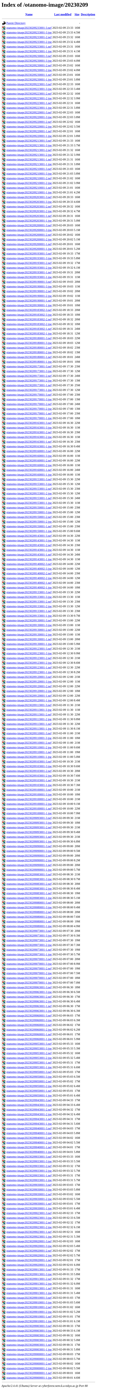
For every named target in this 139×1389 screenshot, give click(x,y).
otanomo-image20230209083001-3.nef (29, 874)
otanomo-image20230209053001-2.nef (29, 1053)
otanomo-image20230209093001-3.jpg (29, 822)
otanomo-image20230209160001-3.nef (29, 451)
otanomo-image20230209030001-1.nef (29, 1203)
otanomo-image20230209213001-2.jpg (29, 154)
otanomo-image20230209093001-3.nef (29, 818)
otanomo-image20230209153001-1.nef (29, 498)
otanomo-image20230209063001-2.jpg (29, 1001)
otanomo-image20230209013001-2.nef (29, 1278)
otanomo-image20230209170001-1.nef (29, 413)
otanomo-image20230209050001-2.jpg (29, 1086)
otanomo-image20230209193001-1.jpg (29, 277)
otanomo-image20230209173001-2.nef (29, 375)
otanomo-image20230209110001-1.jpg (29, 756)
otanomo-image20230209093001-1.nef (29, 836)
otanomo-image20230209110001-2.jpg (29, 747)
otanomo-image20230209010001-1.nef (29, 1316)
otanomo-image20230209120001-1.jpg (29, 700)
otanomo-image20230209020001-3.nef (29, 1241)
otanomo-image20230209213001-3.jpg (29, 145)
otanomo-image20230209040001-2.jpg (29, 1142)
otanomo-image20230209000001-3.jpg (29, 1358)
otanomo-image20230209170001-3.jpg (29, 399)
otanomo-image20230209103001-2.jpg (29, 775)
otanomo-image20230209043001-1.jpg (29, 1123)
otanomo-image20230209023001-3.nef (29, 1213)
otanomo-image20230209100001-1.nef (29, 808)
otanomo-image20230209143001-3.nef (29, 535)
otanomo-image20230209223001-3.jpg (29, 88)
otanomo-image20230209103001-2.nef (29, 770)
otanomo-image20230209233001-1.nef (29, 46)
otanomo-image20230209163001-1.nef (29, 441)
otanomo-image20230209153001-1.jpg (29, 502)
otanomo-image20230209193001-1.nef (29, 272)
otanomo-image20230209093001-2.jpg (29, 832)
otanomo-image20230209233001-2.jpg (29, 41)
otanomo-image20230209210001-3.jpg (29, 173)
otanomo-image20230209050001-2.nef (29, 1081)
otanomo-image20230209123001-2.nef (29, 658)
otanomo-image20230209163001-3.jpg (29, 427)
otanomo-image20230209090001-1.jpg (29, 869)
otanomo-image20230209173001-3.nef (29, 366)
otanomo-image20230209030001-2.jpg (29, 1198)
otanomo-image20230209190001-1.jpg (29, 305)
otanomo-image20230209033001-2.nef (29, 1166)
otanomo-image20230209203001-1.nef (29, 215)
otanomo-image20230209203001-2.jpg (29, 211)
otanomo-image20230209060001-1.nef (29, 1034)
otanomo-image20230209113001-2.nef (29, 714)
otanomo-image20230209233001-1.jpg (29, 51)
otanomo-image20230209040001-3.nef (29, 1128)
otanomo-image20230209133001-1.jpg (29, 615)
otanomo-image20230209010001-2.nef (29, 1307)
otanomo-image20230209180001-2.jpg (29, 352)
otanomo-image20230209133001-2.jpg (29, 606)
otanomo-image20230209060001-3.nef (29, 1015)
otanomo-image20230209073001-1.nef (29, 949)
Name (29, 14)
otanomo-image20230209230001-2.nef (29, 65)
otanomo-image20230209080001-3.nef (29, 902)
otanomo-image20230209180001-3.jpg (29, 342)
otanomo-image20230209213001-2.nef (29, 150)
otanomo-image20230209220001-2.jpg (29, 126)
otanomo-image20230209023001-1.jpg (29, 1236)
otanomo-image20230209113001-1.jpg (29, 728)
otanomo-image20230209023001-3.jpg (29, 1217)
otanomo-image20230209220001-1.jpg (29, 135)
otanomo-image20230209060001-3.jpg (29, 1020)
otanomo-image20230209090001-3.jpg (29, 850)
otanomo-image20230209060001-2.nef (29, 1024)
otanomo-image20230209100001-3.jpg (29, 794)
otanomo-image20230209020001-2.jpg (29, 1255)
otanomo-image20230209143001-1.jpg (29, 559)
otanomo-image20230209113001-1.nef (29, 723)
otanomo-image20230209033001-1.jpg (29, 1180)
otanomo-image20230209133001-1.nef (29, 611)
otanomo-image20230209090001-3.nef (29, 846)
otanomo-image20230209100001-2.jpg (29, 803)
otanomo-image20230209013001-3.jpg (29, 1274)
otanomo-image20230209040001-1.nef (29, 1147)
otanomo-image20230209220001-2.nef (29, 121)
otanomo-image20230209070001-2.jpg (29, 973)
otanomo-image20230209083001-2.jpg (29, 888)
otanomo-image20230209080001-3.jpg (29, 907)
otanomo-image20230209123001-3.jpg (29, 653)
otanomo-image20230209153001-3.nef (29, 479)
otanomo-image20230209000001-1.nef (29, 1373)
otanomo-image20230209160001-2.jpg (29, 465)
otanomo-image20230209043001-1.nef (29, 1119)
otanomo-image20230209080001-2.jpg (29, 916)
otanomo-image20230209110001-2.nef (29, 742)
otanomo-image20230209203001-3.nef (29, 197)
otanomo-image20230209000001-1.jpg (29, 1377)
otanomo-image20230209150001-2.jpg (29, 521)
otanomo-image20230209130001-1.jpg (29, 643)
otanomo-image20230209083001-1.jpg (29, 897)
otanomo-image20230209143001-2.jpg (29, 549)
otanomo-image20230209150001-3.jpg (29, 512)
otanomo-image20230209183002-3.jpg (29, 314)
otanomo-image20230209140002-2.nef (29, 573)
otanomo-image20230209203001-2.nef (29, 206)
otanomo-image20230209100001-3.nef (29, 789)
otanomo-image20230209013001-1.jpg (29, 1293)
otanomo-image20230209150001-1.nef (29, 526)
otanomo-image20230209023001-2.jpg (29, 1227)
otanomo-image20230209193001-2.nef (29, 262)
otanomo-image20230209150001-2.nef (29, 516)
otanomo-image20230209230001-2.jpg (29, 70)
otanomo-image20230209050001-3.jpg (29, 1076)
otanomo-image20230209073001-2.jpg (29, 945)
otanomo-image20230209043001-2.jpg (29, 1114)
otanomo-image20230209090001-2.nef (29, 855)
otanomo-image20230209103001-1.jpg (29, 785)
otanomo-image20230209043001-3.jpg (29, 1104)
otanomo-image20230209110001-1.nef (29, 752)
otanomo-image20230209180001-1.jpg (29, 361)
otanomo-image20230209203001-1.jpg (29, 220)
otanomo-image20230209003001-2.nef (29, 1335)
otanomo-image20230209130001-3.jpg (29, 625)
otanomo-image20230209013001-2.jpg (29, 1283)
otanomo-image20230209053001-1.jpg (29, 1067)
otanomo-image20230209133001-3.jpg (29, 596)
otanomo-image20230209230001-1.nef (29, 74)
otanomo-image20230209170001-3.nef (29, 394)
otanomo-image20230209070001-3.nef (29, 959)
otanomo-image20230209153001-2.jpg (29, 493)
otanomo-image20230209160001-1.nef (29, 469)
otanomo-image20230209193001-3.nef (29, 253)
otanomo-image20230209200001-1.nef (29, 244)
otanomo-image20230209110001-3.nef (29, 733)
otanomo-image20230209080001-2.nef (29, 912)
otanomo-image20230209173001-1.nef (29, 385)
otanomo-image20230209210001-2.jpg (29, 183)
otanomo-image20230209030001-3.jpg (29, 1189)
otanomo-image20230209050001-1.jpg (29, 1095)
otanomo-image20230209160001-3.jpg (29, 455)
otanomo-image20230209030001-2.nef (29, 1194)
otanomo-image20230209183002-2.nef (29, 319)
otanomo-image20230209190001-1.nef (29, 300)
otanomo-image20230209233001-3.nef (29, 27)
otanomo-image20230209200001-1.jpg (29, 248)
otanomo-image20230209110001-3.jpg (29, 738)
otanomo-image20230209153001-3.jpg (29, 484)
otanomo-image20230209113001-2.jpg (29, 719)
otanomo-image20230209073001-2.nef (29, 940)
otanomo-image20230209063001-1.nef (29, 1006)
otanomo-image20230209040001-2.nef (29, 1137)
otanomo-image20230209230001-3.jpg (29, 60)
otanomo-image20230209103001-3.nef (29, 761)
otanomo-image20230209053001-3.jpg (29, 1048)
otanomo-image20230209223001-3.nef (29, 84)
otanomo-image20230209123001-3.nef (29, 648)
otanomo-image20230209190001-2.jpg (29, 295)
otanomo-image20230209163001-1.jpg (29, 446)
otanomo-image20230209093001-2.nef (29, 827)
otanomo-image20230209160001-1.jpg (29, 474)
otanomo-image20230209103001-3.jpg (29, 766)
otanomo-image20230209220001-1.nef (29, 131)
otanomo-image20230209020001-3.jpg (29, 1246)
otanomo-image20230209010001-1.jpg (29, 1321)
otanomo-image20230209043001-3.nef (29, 1100)
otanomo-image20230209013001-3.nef (29, 1269)
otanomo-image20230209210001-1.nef (29, 187)
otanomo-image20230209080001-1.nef (29, 921)
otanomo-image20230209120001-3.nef (29, 676)
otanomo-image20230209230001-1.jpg (29, 79)
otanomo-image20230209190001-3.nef (29, 281)
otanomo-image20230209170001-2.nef (29, 404)
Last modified (62, 14)
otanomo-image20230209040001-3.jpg (29, 1133)
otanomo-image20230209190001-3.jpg (29, 286)
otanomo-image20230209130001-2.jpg (29, 634)
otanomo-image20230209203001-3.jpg (29, 201)
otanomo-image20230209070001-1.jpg (29, 982)
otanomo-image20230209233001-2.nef (29, 37)
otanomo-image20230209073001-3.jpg (29, 935)
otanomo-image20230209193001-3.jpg (29, 258)
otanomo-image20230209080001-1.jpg (29, 926)
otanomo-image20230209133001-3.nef (29, 592)
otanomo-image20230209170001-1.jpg (29, 418)
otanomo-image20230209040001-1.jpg (29, 1151)
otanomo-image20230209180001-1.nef (29, 357)
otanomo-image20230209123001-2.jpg (29, 662)
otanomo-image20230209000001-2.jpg (29, 1368)
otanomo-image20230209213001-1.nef (29, 159)
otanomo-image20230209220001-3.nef (29, 112)
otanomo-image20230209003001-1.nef (29, 1344)
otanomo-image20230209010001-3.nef (29, 1297)
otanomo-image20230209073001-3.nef (29, 930)
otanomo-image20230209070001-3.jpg (29, 963)
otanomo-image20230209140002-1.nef (29, 582)
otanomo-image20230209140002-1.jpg (29, 587)
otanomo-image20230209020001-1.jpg (29, 1264)
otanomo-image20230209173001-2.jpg (29, 380)
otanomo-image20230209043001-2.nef (29, 1109)
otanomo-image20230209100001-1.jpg (29, 813)
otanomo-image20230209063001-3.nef (29, 987)
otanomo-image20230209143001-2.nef (29, 545)
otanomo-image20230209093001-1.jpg (29, 841)
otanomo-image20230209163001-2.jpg (29, 437)
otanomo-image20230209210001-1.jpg (29, 192)
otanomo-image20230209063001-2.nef (29, 996)
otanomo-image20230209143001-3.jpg (29, 540)
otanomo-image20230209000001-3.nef (29, 1354)
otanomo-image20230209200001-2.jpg (29, 239)
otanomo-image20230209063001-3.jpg (29, 992)
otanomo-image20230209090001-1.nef (29, 865)
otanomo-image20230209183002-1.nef (29, 328)
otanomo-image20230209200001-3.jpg (29, 230)
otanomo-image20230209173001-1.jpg (29, 389)
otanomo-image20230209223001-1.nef (29, 103)
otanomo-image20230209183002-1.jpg (29, 333)
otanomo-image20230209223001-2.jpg (29, 98)
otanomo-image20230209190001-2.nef (29, 291)
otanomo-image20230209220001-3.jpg (29, 117)
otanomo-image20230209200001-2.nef (29, 234)
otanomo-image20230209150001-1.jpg (29, 531)
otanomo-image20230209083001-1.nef (29, 893)
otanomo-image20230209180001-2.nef (29, 347)
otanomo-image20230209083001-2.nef (29, 883)
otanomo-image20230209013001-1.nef (29, 1288)
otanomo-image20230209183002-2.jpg (29, 324)
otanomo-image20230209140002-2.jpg (29, 578)
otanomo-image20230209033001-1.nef (29, 1175)
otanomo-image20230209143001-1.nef (29, 554)
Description (88, 14)
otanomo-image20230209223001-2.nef (29, 93)
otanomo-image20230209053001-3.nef (29, 1043)
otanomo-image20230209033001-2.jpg (29, 1170)
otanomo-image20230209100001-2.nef (29, 799)
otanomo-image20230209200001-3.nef (29, 225)
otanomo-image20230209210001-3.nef (29, 168)
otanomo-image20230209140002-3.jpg (29, 568)
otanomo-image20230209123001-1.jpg (29, 672)
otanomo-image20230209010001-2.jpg (29, 1311)
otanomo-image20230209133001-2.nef (29, 601)
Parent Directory (16, 23)
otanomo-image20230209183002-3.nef (29, 310)
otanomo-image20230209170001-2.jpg (29, 408)
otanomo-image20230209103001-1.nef (29, 780)
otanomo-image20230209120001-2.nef (29, 686)
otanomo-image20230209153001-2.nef (29, 488)
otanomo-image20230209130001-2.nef (29, 629)
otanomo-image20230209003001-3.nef (29, 1325)
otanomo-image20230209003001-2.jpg (29, 1340)
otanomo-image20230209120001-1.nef (29, 695)
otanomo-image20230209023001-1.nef (29, 1231)
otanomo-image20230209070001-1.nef (29, 977)
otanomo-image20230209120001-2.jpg (29, 691)
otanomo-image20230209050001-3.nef (29, 1071)
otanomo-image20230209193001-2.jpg (29, 267)
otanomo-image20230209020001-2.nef (29, 1250)
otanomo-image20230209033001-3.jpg (29, 1161)
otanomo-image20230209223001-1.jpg (29, 107)
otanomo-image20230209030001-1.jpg (29, 1208)
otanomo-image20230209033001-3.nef (29, 1156)
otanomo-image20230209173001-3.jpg (29, 371)
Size (77, 14)
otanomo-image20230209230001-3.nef (29, 56)
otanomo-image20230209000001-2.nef (29, 1363)
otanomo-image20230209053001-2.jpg (29, 1057)
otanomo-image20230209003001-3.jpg (29, 1330)
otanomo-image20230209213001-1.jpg (29, 164)
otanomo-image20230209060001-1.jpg (29, 1039)
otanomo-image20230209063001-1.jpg (29, 1010)
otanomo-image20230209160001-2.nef (29, 460)
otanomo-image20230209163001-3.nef (29, 422)
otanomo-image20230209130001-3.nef (29, 620)
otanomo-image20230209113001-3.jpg (29, 709)
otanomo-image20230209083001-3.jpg (29, 879)
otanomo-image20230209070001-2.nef (29, 968)
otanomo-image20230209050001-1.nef (29, 1090)
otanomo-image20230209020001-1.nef (29, 1260)
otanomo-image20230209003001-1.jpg (29, 1349)
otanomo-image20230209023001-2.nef (29, 1222)
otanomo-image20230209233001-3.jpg (29, 32)
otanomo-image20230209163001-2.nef (29, 432)
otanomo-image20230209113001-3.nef (29, 705)
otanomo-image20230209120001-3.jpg (29, 681)
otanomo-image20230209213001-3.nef (29, 140)
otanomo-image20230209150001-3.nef (29, 507)
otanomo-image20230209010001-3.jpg (29, 1302)
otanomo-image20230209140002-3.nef (29, 564)
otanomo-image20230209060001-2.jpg (29, 1029)
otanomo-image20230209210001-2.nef (29, 178)
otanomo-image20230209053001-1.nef (29, 1062)
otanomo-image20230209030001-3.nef (29, 1184)
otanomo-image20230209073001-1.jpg (29, 954)
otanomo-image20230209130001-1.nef (29, 639)
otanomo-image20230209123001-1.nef (29, 667)
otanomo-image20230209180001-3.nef (29, 338)
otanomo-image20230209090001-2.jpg (29, 860)
